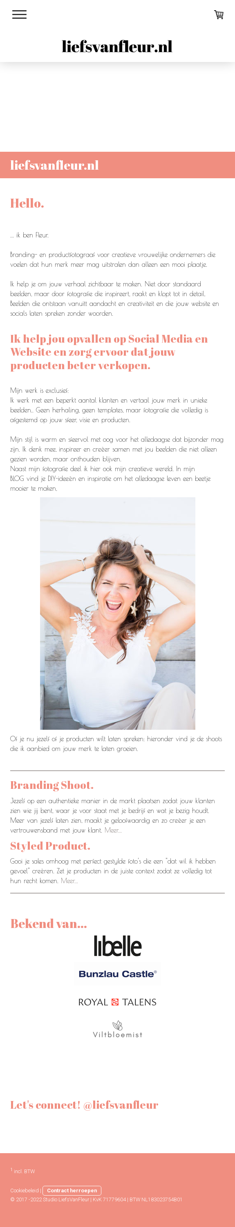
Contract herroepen (72, 1190)
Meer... (113, 830)
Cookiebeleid (24, 1190)
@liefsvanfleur (48, 1125)
